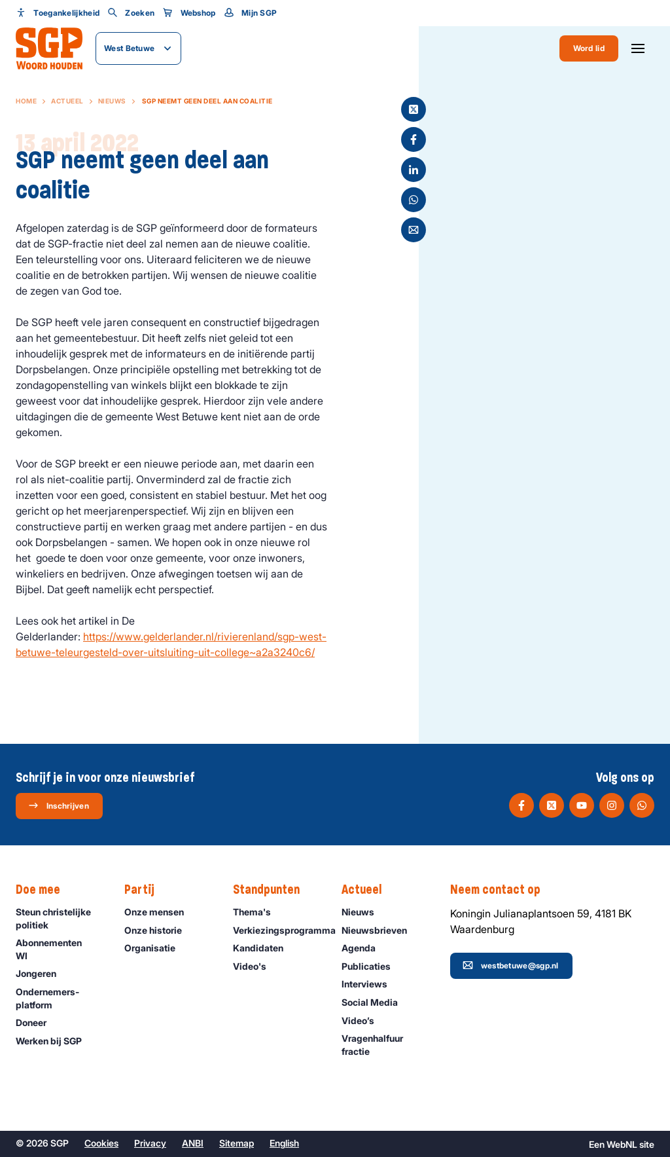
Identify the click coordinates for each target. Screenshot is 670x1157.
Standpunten (273, 890)
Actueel (67, 101)
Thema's (258, 912)
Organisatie (155, 948)
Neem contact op (502, 890)
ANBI (192, 1142)
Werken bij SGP (55, 1041)
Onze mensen (160, 912)
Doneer (37, 1022)
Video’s (364, 1020)
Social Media (376, 1002)
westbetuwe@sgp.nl (511, 965)
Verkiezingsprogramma (280, 930)
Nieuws (112, 101)
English (284, 1142)
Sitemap (236, 1142)
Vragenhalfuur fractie (385, 1044)
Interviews (370, 984)
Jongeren (42, 973)
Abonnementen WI (59, 948)
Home (26, 101)
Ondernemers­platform (59, 997)
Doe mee (44, 890)
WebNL (622, 1144)
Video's (255, 966)
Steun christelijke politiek (59, 918)
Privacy (150, 1142)
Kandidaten (264, 948)
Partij (146, 890)
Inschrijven (58, 805)
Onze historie (159, 930)
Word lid (589, 48)
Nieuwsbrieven (380, 930)
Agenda (364, 948)
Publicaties (372, 966)
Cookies (101, 1142)
